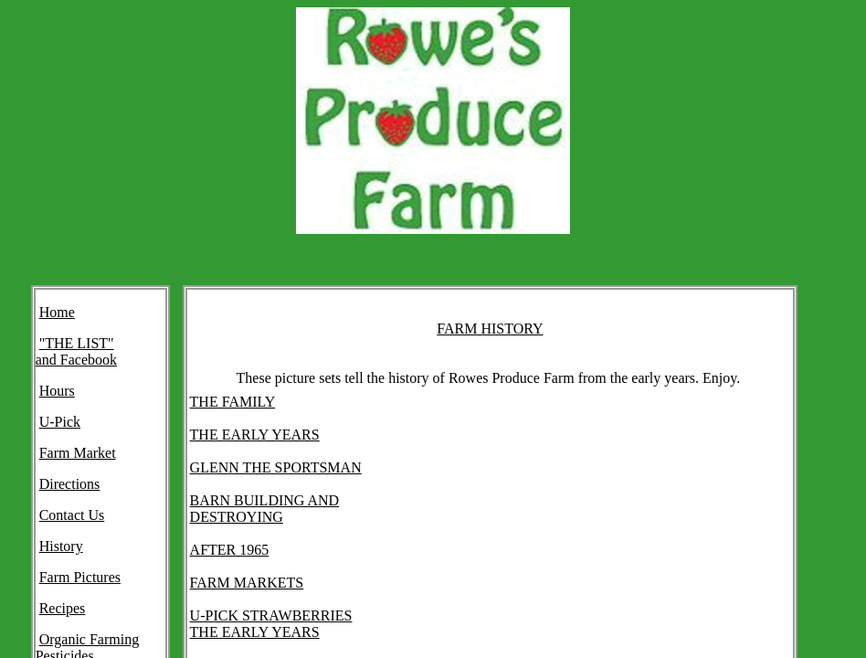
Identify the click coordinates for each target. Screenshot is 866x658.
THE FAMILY (233, 401)
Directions (69, 484)
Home (57, 312)
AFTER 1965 (229, 549)
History (61, 546)
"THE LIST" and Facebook (76, 351)
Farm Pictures (80, 577)
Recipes (62, 608)
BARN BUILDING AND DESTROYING (265, 509)
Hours (57, 390)
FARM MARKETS (247, 582)
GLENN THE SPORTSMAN (276, 467)
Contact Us (72, 515)
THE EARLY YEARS (255, 434)
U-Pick (59, 422)
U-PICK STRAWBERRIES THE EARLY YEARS (271, 624)
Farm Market (77, 453)
